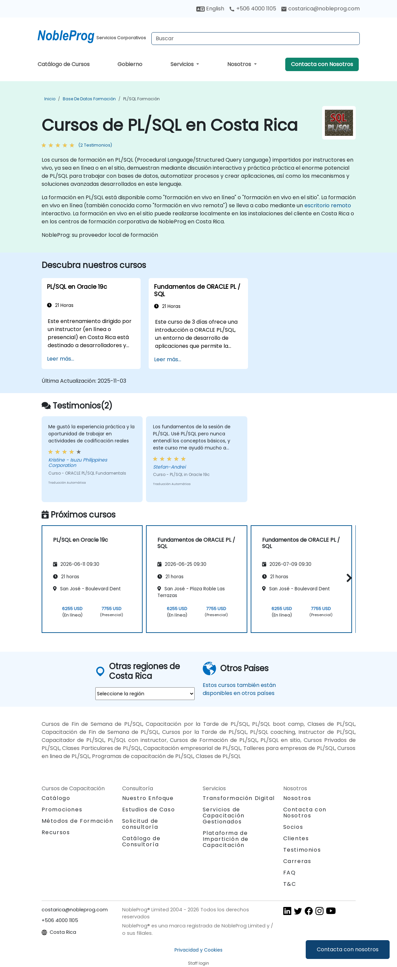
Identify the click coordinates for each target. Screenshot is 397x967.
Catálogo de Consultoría (141, 841)
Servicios (182, 64)
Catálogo (56, 798)
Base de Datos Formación (89, 99)
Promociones (62, 809)
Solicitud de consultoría (140, 824)
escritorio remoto (327, 205)
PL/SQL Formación (141, 99)
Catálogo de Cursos (64, 64)
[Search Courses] (255, 38)
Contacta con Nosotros (322, 64)
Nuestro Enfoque (148, 798)
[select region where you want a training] (145, 693)
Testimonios (302, 850)
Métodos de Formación (77, 821)
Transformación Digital (239, 798)
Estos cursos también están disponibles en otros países (239, 689)
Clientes (296, 838)
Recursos (56, 832)
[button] (347, 578)
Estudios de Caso (148, 809)
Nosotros (239, 64)
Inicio (49, 99)
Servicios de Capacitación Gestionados (224, 815)
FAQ (289, 872)
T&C (289, 884)
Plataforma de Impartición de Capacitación (226, 839)
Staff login (198, 963)
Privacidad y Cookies (198, 950)
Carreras (297, 861)
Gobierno (129, 64)
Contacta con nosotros (348, 949)
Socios (293, 827)
